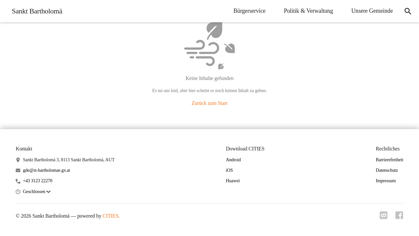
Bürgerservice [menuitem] (249, 11)
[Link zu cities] (384, 217)
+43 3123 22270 (37, 180)
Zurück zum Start (209, 103)
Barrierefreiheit (389, 159)
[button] (36, 191)
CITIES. (111, 216)
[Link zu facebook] (399, 217)
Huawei (233, 180)
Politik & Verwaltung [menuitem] (308, 11)
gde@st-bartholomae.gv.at (46, 170)
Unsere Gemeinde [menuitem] (372, 11)
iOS (229, 170)
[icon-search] (408, 11)
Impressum (386, 180)
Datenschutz (387, 170)
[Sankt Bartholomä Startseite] (35, 11)
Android (233, 159)
